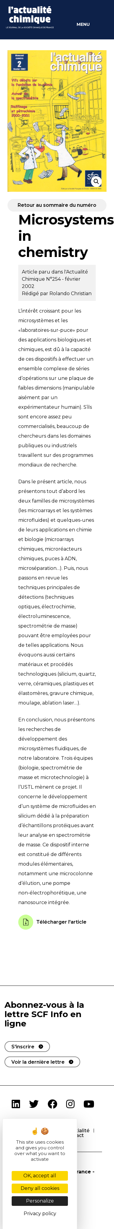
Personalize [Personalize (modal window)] (40, 1201)
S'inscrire (22, 1047)
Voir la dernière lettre (38, 1062)
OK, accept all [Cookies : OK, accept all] (39, 1176)
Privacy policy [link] (40, 1213)
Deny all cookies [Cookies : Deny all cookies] (40, 1188)
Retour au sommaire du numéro (57, 205)
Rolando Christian (70, 293)
